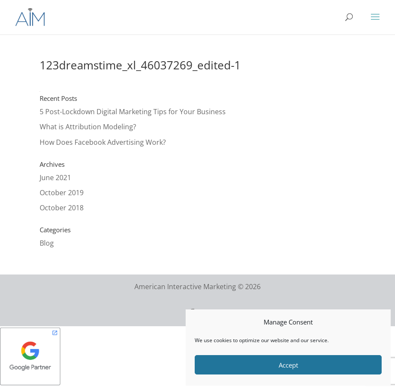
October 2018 (62, 207)
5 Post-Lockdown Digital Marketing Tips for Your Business (133, 111)
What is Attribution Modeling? (88, 126)
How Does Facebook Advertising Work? (103, 142)
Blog (47, 243)
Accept (288, 365)
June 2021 (55, 177)
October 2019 (62, 192)
